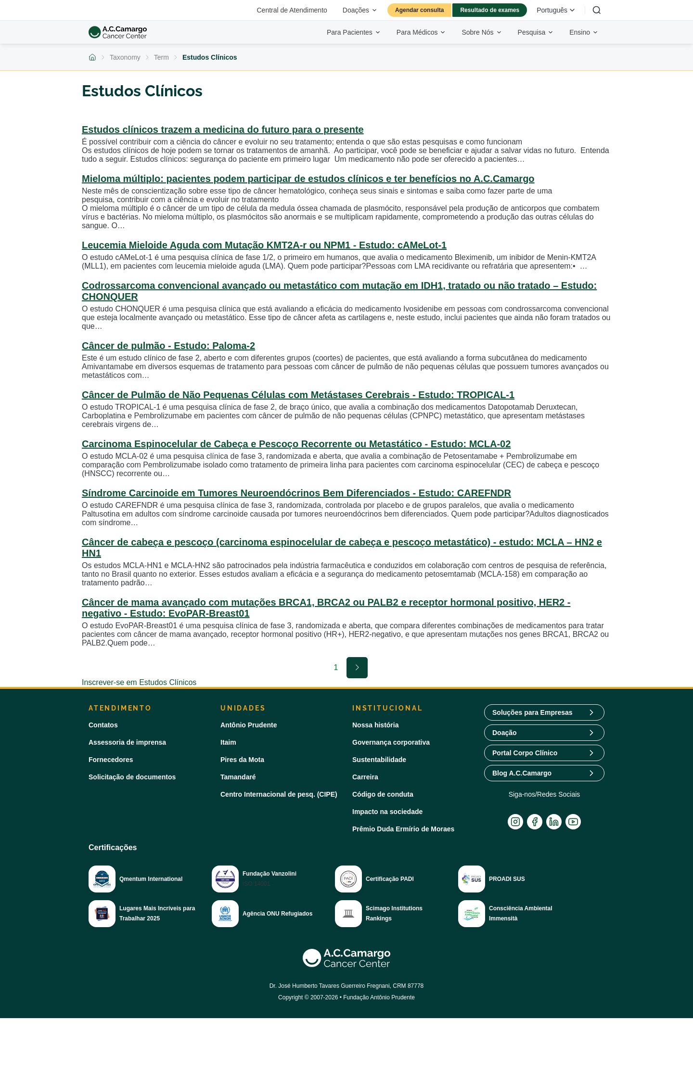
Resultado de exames (489, 10)
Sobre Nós (482, 32)
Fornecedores (111, 759)
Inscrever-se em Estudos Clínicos (139, 682)
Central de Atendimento (292, 10)
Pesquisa (536, 32)
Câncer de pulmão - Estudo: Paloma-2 (168, 345)
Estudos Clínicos (209, 57)
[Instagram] (515, 821)
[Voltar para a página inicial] (92, 57)
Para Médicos (422, 32)
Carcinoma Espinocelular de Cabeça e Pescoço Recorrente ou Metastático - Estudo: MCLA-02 (296, 444)
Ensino (584, 32)
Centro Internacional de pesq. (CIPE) (278, 794)
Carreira (365, 777)
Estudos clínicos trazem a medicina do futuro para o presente (223, 129)
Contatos (103, 725)
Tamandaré (238, 777)
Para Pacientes (354, 32)
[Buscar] (596, 10)
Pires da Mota (242, 759)
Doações (360, 10)
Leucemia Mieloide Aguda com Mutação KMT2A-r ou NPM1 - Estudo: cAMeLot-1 (264, 245)
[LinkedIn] (554, 821)
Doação (504, 733)
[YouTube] (573, 821)
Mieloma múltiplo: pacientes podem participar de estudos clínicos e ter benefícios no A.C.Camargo (308, 178)
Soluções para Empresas (532, 712)
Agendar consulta (419, 10)
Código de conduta (382, 794)
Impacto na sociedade (387, 811)
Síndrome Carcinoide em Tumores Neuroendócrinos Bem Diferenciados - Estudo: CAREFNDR (296, 493)
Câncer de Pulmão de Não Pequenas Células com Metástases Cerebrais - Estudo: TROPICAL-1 (298, 394)
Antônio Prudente (248, 725)
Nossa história (375, 725)
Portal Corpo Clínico (524, 753)
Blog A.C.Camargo (522, 773)
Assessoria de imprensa (127, 742)
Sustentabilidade (379, 759)
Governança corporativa (391, 742)
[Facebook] (534, 821)
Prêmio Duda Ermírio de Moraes (403, 829)
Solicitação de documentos (132, 777)
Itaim (228, 742)
